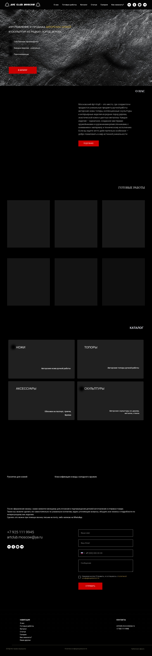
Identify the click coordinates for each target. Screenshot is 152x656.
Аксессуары (26, 388)
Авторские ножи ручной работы (56, 368)
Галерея (104, 5)
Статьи (94, 5)
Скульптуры (94, 388)
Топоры (90, 347)
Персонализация (21, 54)
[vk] (129, 5)
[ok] (134, 5)
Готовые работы (69, 5)
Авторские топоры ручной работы (123, 368)
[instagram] (139, 5)
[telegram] (145, 5)
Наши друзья (25, 640)
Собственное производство (26, 42)
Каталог (83, 5)
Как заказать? (117, 5)
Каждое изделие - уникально (27, 48)
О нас (56, 5)
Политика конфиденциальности (76, 649)
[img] (131, 31)
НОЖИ (20, 347)
